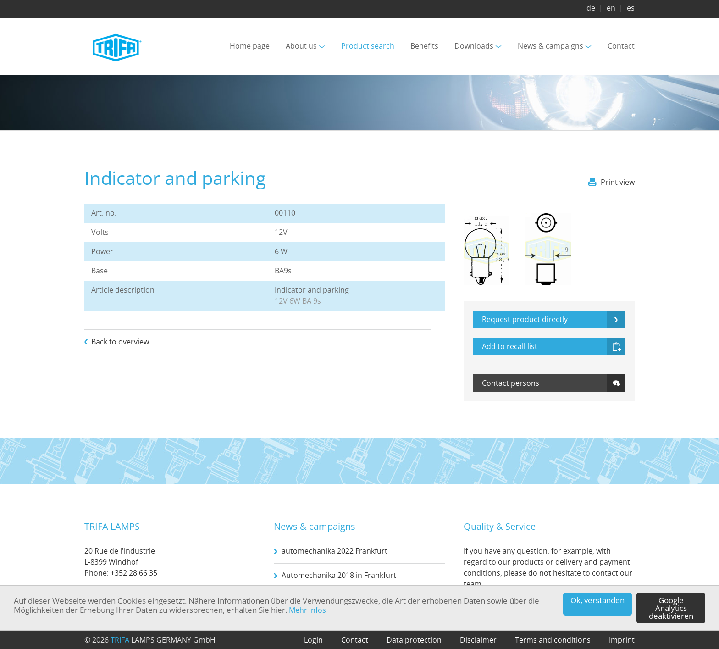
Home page (250, 46)
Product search (367, 46)
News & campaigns (550, 46)
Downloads (473, 46)
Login (313, 640)
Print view (618, 182)
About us (301, 46)
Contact (621, 46)
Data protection (414, 640)
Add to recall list (509, 346)
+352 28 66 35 (134, 573)
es (631, 8)
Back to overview (120, 342)
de (590, 8)
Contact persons (510, 383)
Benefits (424, 46)
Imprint (622, 640)
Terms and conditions (553, 640)
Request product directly (525, 319)
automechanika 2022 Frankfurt (334, 551)
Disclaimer (478, 640)
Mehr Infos (307, 610)
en (611, 8)
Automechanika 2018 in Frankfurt (339, 575)
